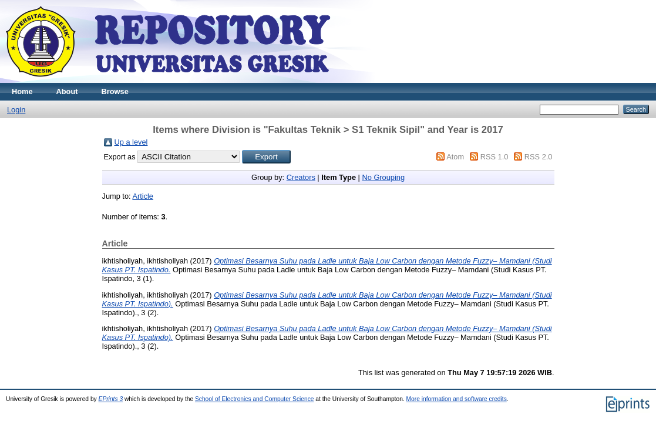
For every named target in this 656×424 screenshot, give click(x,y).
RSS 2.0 (538, 156)
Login (16, 109)
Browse (115, 91)
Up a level (131, 142)
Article (142, 196)
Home (22, 91)
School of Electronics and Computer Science (254, 399)
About (67, 91)
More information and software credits (456, 399)
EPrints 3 (111, 399)
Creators (301, 177)
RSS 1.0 (494, 156)
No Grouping (383, 177)
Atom (455, 156)
